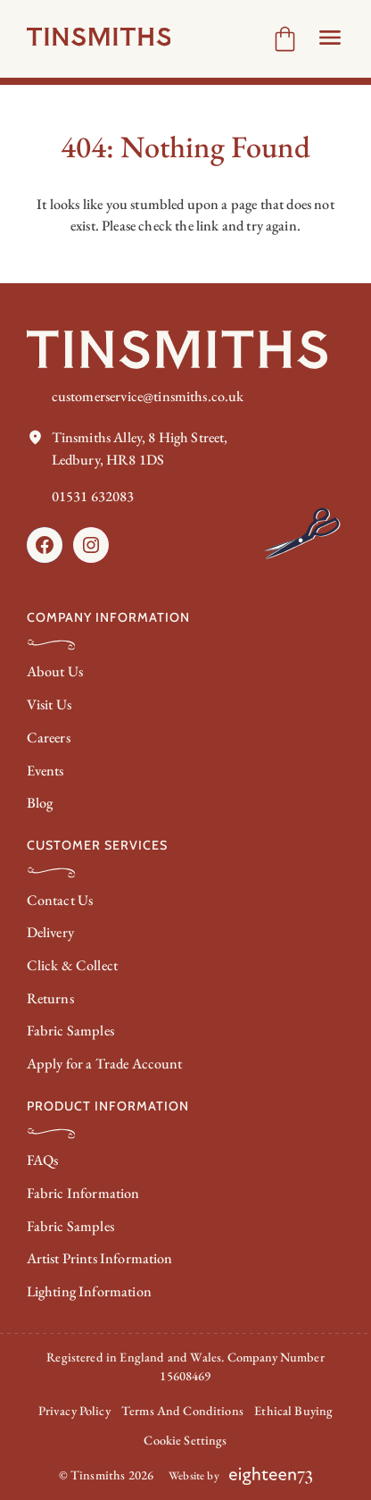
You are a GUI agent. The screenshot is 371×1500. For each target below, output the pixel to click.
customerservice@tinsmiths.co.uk (148, 396)
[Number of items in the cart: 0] (284, 38)
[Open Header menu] (330, 37)
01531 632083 (93, 496)
